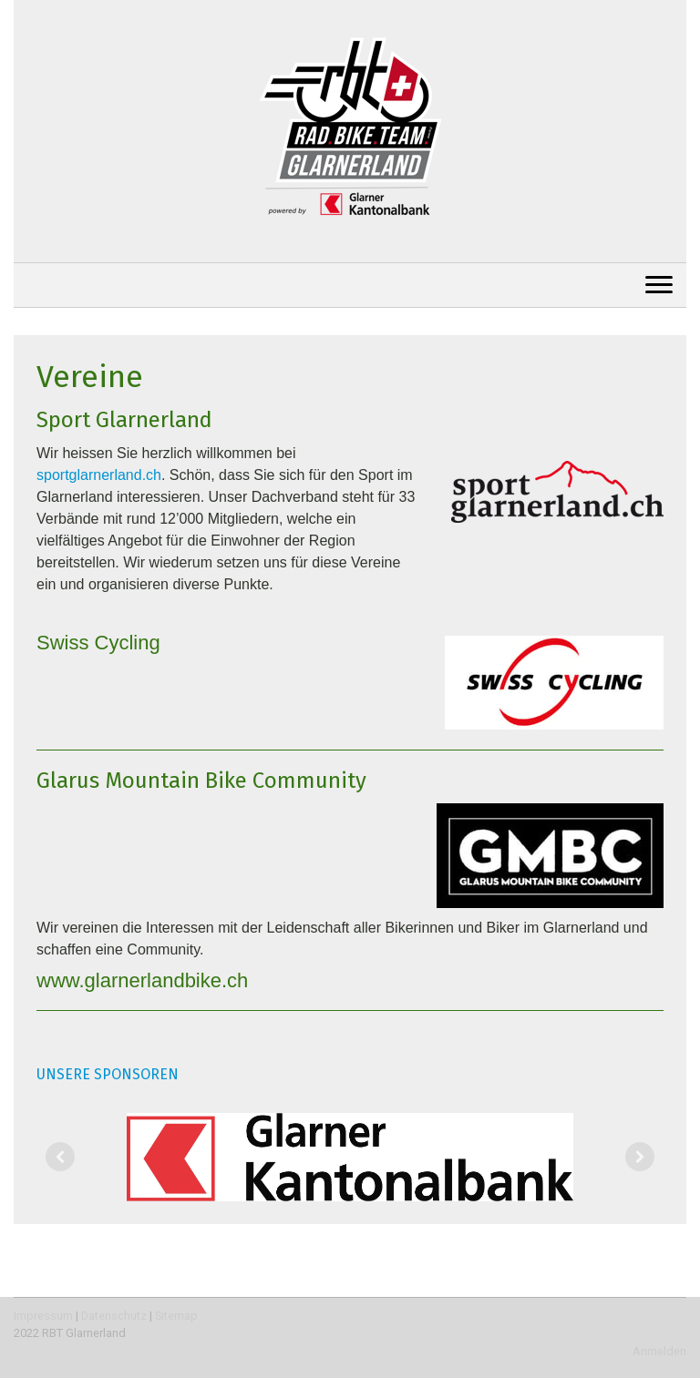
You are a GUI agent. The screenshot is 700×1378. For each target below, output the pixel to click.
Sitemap (176, 1315)
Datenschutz (114, 1315)
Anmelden (659, 1351)
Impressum (43, 1315)
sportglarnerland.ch (98, 475)
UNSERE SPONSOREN (107, 1074)
